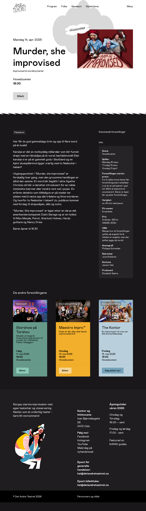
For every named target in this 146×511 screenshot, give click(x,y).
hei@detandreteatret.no (93, 472)
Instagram (83, 439)
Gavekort (76, 6)
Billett (20, 96)
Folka (64, 6)
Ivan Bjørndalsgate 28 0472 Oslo (88, 417)
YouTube (82, 443)
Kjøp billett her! (113, 369)
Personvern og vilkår (88, 495)
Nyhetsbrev (92, 6)
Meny (130, 6)
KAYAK (113, 443)
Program (52, 6)
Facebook (83, 435)
